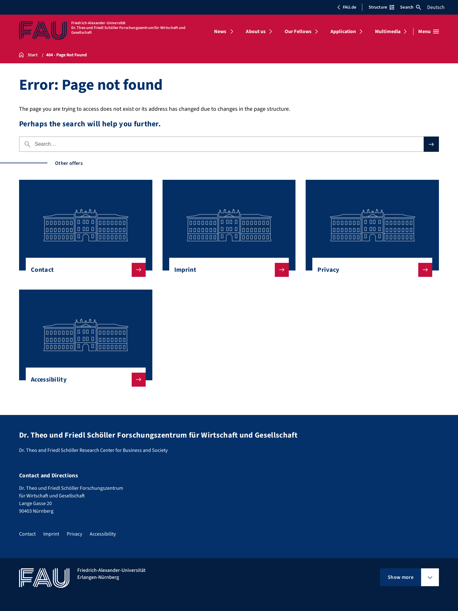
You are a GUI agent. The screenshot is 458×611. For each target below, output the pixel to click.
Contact (83, 270)
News (220, 31)
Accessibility (83, 380)
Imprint (226, 270)
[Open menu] (428, 32)
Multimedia (388, 31)
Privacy (369, 270)
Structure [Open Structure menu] (381, 7)
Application (343, 31)
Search (410, 7)
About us (256, 31)
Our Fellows (298, 31)
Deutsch (436, 7)
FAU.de (347, 7)
